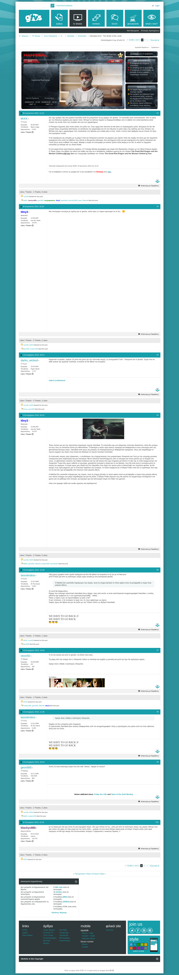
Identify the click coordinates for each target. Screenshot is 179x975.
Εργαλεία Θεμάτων (141, 47)
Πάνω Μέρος (27, 935)
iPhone (84, 933)
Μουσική (46, 941)
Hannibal (70, 36)
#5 (158, 415)
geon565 (40, 200)
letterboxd (60, 380)
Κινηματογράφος (50, 938)
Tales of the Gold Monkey (122, 794)
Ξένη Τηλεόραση (50, 36)
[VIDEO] (66, 902)
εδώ (109, 172)
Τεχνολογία (63, 935)
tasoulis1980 (73, 200)
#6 (158, 570)
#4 (158, 355)
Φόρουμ (25, 36)
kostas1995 (34, 349)
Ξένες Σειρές (48, 935)
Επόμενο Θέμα (98, 874)
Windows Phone (88, 938)
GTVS (24, 930)
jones (80, 200)
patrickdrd (64, 200)
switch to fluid (138, 951)
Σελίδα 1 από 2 (134, 40)
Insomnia (109, 930)
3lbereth (85, 200)
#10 (157, 822)
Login (157, 5)
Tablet (92, 936)
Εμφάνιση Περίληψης (40, 80)
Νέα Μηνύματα (133, 31)
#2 (158, 113)
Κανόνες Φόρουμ (59, 913)
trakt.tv (52, 380)
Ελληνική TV (48, 933)
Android (85, 936)
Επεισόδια (82, 36)
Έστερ (25, 409)
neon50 (26, 196)
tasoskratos (54, 564)
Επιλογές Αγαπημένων (150, 31)
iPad (91, 933)
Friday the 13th (100, 794)
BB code (59, 887)
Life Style (63, 930)
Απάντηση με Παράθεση (149, 186)
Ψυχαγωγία (64, 933)
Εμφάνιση (154, 47)
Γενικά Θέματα (49, 930)
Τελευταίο (154, 40)
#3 (158, 206)
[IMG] (65, 897)
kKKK (31, 345)
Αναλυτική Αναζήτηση (64, 6)
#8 (158, 712)
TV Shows (36, 36)
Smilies (59, 892)
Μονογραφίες (64, 938)
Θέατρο (46, 943)
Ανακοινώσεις (64, 941)
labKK (25, 200)
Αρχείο (25, 933)
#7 (158, 650)
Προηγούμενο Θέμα (83, 874)
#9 (158, 762)
